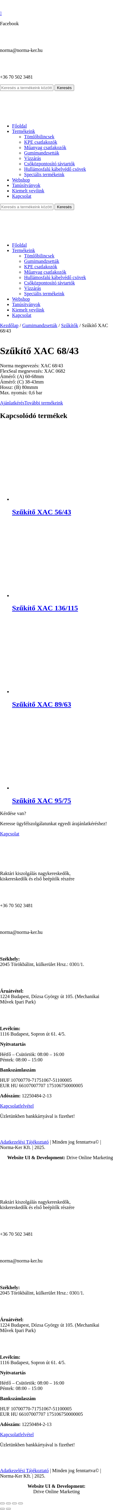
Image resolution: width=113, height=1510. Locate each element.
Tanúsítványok (26, 185)
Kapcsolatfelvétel (17, 1105)
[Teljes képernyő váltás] (8, 1503)
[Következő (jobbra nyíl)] (8, 1509)
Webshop (21, 179)
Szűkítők (69, 325)
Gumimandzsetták (41, 152)
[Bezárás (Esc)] (20, 1503)
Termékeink (23, 131)
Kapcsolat (21, 196)
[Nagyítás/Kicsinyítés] (2, 1503)
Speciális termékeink (44, 174)
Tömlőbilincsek (39, 136)
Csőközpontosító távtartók (49, 163)
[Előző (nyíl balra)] (2, 1509)
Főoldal (19, 125)
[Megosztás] (14, 1503)
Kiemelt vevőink (28, 190)
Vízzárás (32, 158)
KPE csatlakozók (40, 142)
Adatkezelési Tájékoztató (24, 1142)
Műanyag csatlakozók (45, 147)
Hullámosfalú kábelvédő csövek (55, 169)
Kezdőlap (9, 325)
